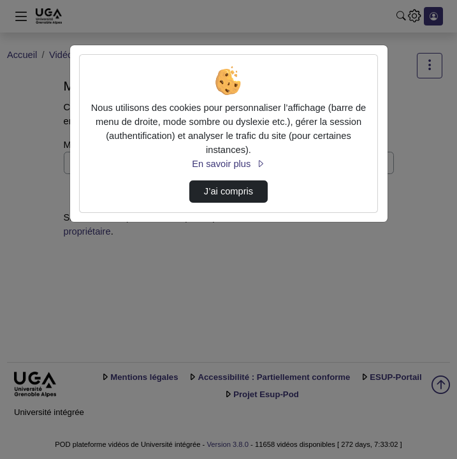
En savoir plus (228, 164)
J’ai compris (228, 191)
